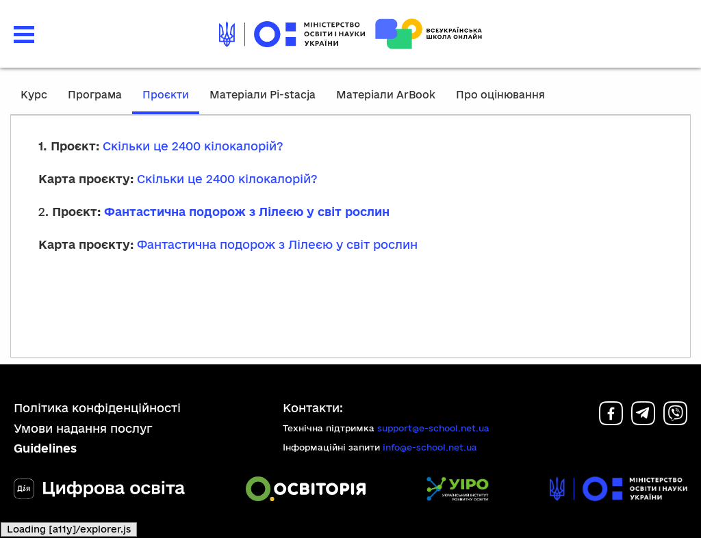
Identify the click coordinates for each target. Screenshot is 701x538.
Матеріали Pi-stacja (262, 94)
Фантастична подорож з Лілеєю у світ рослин (247, 211)
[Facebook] (611, 420)
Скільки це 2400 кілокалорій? (193, 145)
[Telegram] (643, 420)
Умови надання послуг (83, 428)
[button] (24, 34)
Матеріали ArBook (385, 94)
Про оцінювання (500, 94)
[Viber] (675, 420)
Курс (34, 94)
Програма (95, 94)
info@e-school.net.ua (430, 447)
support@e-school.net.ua (433, 428)
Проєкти (165, 94)
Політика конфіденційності (97, 407)
